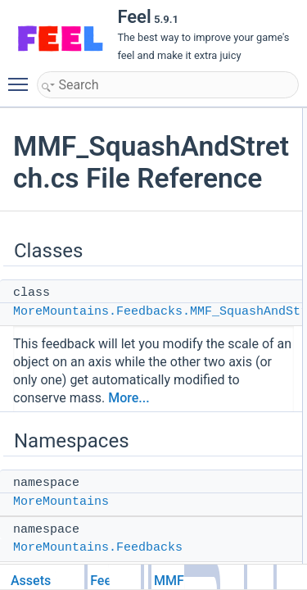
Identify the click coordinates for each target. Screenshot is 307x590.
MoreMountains (61, 502)
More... (128, 398)
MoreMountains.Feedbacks (98, 548)
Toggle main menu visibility (22, 77)
